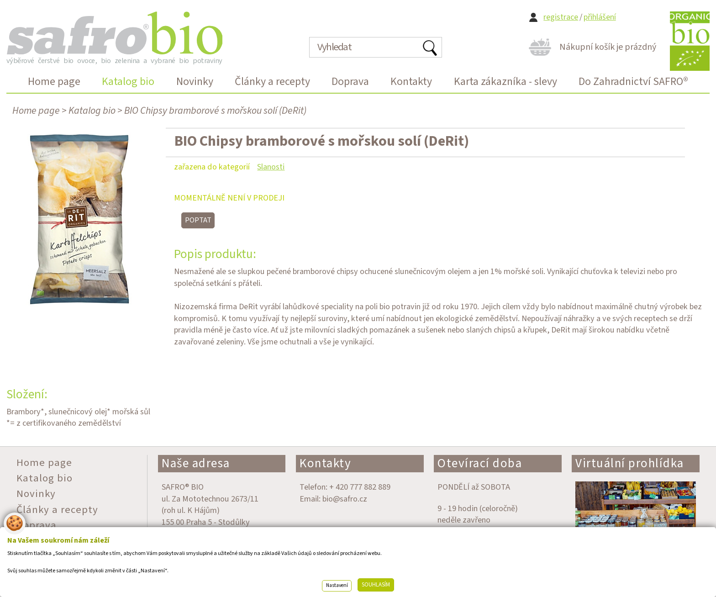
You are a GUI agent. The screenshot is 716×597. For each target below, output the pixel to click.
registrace (560, 17)
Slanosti (270, 167)
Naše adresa (196, 463)
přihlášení (600, 17)
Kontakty (325, 463)
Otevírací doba (479, 463)
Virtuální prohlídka (629, 463)
